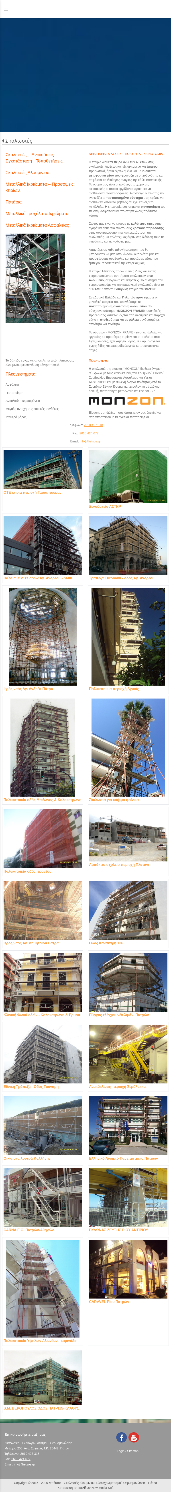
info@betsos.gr (90, 441)
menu (6, 9)
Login (120, 1451)
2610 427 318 (93, 425)
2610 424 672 (89, 433)
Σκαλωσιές (19, 141)
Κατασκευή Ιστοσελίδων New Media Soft (86, 1488)
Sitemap (132, 1451)
